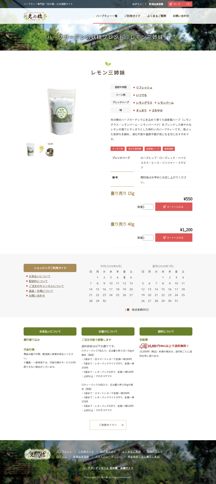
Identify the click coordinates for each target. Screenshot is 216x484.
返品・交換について (41, 291)
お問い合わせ (37, 295)
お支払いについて (39, 276)
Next (103, 149)
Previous (21, 149)
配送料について (38, 281)
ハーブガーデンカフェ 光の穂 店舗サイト (108, 468)
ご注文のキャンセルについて (46, 286)
